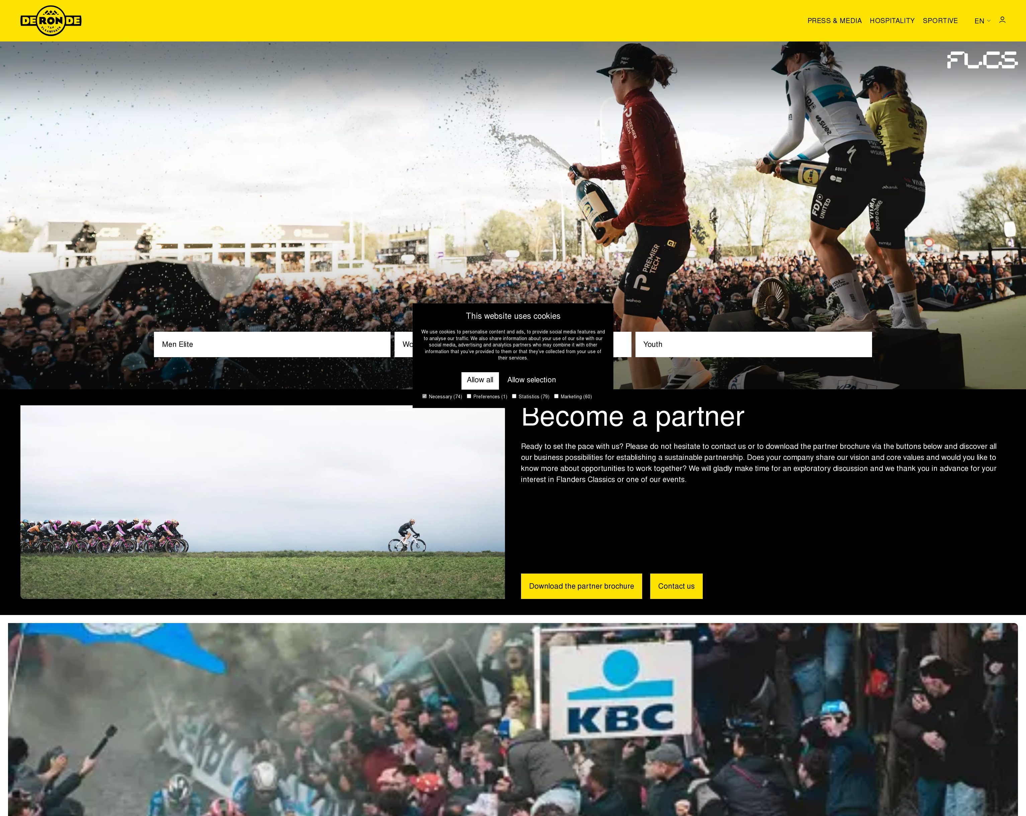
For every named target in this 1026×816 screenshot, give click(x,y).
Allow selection (531, 380)
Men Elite (177, 345)
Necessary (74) (442, 397)
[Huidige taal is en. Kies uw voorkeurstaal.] (982, 20)
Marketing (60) (573, 397)
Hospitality (892, 21)
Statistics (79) (530, 397)
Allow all (480, 380)
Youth (653, 345)
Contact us (676, 587)
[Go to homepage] (51, 20)
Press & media (834, 21)
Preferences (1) (487, 397)
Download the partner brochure (581, 587)
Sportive (940, 21)
